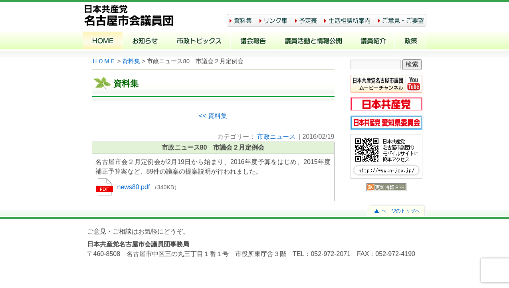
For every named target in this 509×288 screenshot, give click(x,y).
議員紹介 (373, 42)
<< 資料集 (213, 115)
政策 (410, 42)
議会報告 (253, 42)
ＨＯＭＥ (104, 61)
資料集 (131, 61)
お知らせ (145, 42)
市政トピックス (199, 42)
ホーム (103, 42)
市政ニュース (276, 136)
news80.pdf (134, 187)
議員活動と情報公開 (313, 42)
